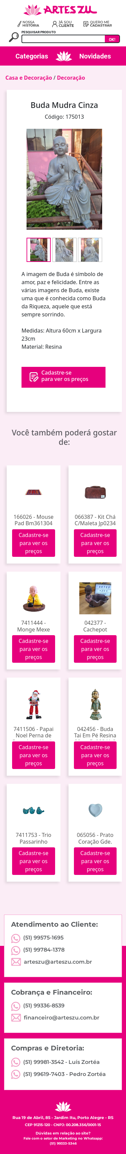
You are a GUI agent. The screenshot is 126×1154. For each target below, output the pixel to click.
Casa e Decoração (28, 77)
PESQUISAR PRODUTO (39, 32)
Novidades (95, 56)
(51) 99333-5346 (63, 1143)
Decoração (71, 77)
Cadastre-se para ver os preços (34, 543)
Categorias (31, 56)
